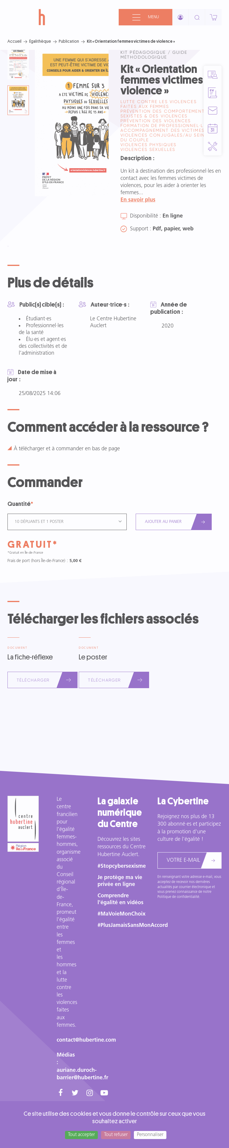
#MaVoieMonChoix (122, 914)
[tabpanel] (72, 123)
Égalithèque (40, 41)
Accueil (14, 41)
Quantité (19, 504)
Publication (69, 41)
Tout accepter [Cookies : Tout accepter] (81, 1134)
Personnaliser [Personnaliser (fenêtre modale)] (150, 1134)
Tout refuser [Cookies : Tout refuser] (116, 1134)
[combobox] (67, 522)
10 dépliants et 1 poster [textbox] (39, 522)
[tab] (18, 64)
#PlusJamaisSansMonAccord (133, 925)
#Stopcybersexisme (122, 866)
